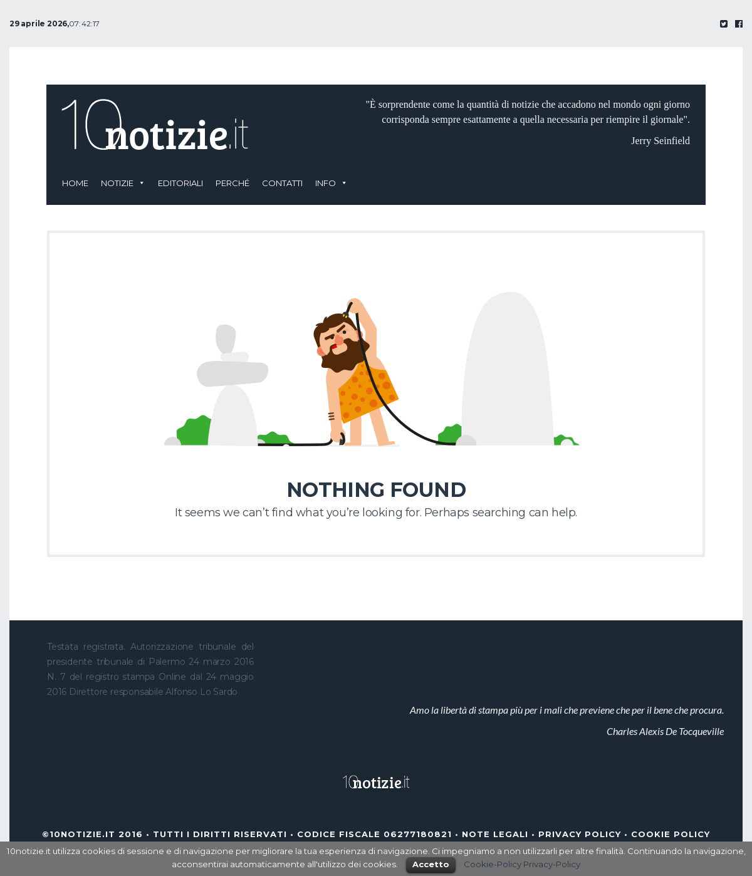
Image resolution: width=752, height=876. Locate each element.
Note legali (495, 834)
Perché (232, 183)
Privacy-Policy (551, 864)
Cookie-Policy (492, 864)
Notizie (117, 183)
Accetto (430, 864)
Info (325, 183)
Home (75, 183)
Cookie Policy (670, 834)
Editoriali (180, 183)
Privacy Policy (579, 834)
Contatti (282, 183)
